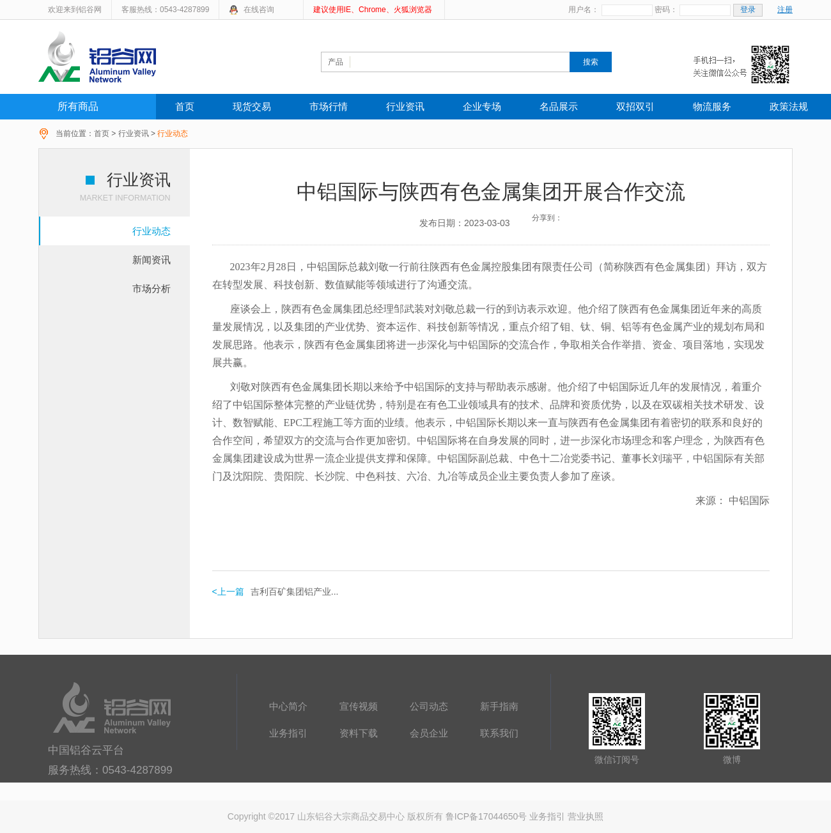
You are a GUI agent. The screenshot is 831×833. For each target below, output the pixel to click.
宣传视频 (358, 706)
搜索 (590, 61)
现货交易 (252, 106)
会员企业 (429, 733)
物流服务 (712, 106)
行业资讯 (405, 106)
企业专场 (482, 106)
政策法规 (789, 106)
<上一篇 (228, 591)
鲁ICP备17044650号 (486, 816)
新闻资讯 (151, 259)
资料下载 (358, 733)
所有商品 (78, 106)
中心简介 (288, 706)
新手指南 (499, 706)
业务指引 (288, 733)
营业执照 (585, 816)
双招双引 (635, 106)
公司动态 (429, 706)
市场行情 (328, 106)
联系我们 (499, 733)
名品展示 (559, 106)
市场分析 (151, 288)
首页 (184, 106)
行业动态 (151, 230)
